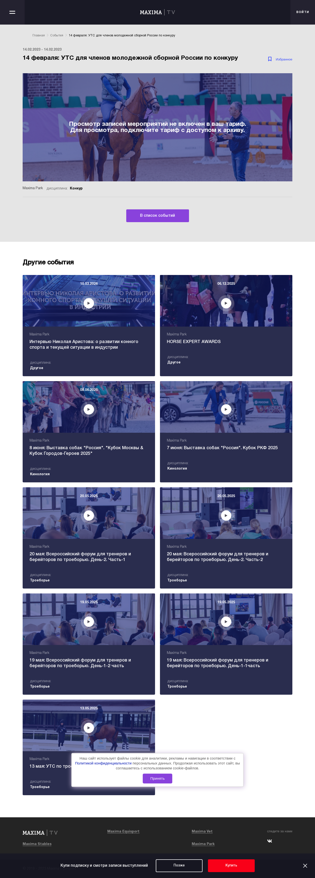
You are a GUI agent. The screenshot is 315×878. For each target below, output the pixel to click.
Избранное (284, 59)
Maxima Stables (37, 844)
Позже (179, 865)
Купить (231, 865)
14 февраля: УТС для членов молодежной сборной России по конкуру (122, 35)
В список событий (157, 215)
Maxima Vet (202, 831)
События (56, 35)
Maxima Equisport (123, 831)
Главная (38, 35)
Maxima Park (203, 844)
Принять (157, 778)
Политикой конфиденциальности (104, 763)
